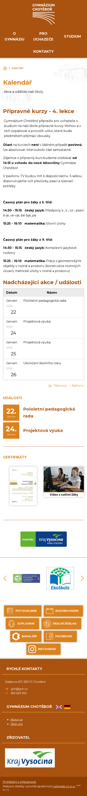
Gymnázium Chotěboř (5, 68)
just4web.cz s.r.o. (64, 786)
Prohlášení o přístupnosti (19, 782)
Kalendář (18, 68)
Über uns (16, 724)
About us (16, 719)
